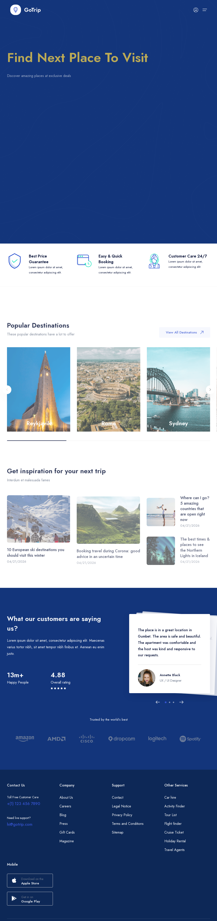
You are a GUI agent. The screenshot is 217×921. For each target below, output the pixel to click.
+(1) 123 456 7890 (23, 804)
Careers (65, 806)
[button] (166, 702)
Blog (62, 814)
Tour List (170, 814)
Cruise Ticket (174, 832)
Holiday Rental (175, 841)
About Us (66, 797)
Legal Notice (121, 806)
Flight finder (173, 823)
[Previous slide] (157, 702)
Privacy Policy (122, 814)
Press (63, 823)
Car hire (170, 797)
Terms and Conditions (128, 823)
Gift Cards (67, 832)
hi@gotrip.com (19, 824)
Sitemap (117, 832)
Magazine (66, 841)
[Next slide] (181, 702)
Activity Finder (174, 806)
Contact (117, 797)
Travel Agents (174, 849)
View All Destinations (184, 337)
